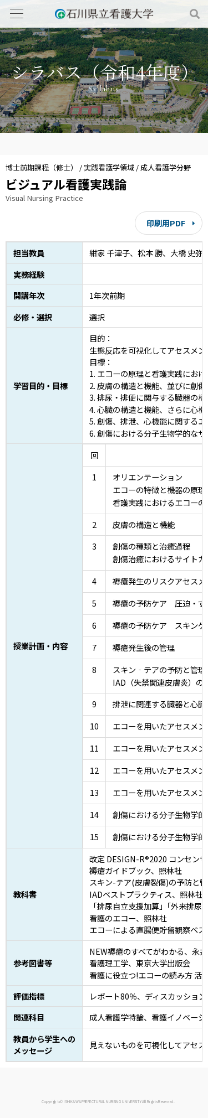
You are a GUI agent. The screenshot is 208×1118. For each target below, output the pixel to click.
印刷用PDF (165, 223)
